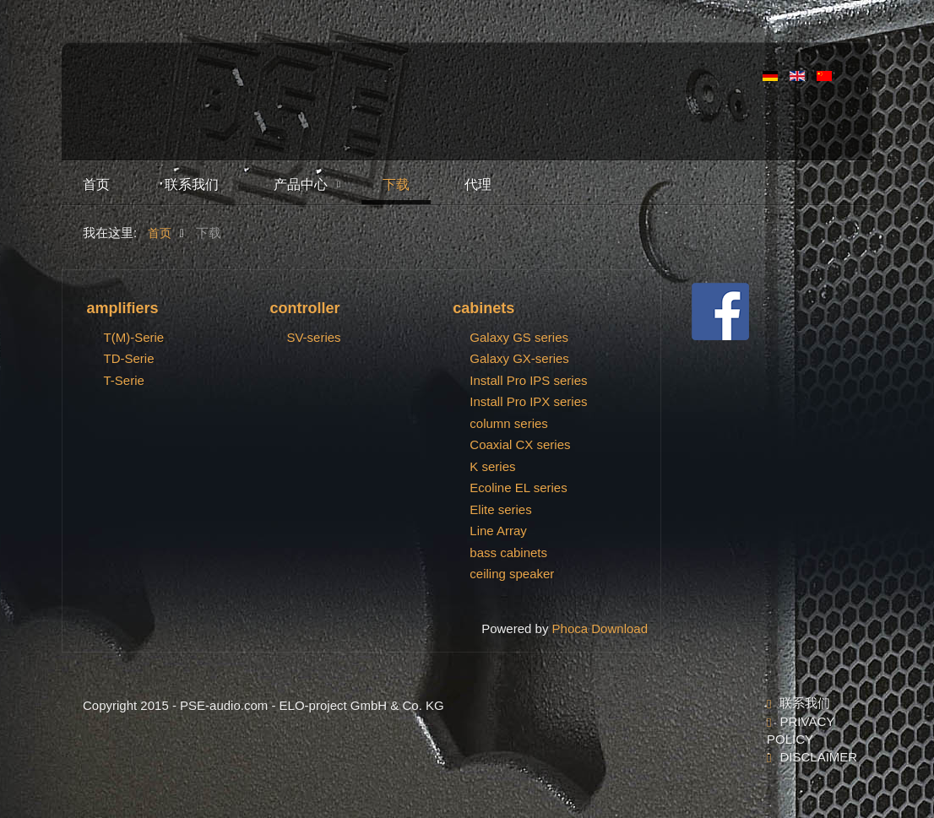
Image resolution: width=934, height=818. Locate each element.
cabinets (483, 308)
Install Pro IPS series (528, 380)
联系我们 (192, 184)
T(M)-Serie (134, 337)
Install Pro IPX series (528, 401)
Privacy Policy (800, 730)
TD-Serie (129, 358)
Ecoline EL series (518, 487)
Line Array (498, 530)
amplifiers (123, 308)
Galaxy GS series (519, 337)
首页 (96, 184)
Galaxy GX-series (519, 358)
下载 (396, 184)
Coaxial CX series (520, 444)
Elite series (500, 509)
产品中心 (301, 184)
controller (304, 308)
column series (509, 423)
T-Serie (124, 380)
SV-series (313, 337)
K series (492, 466)
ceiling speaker (512, 573)
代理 (477, 184)
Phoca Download (600, 628)
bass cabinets (508, 552)
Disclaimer (815, 757)
